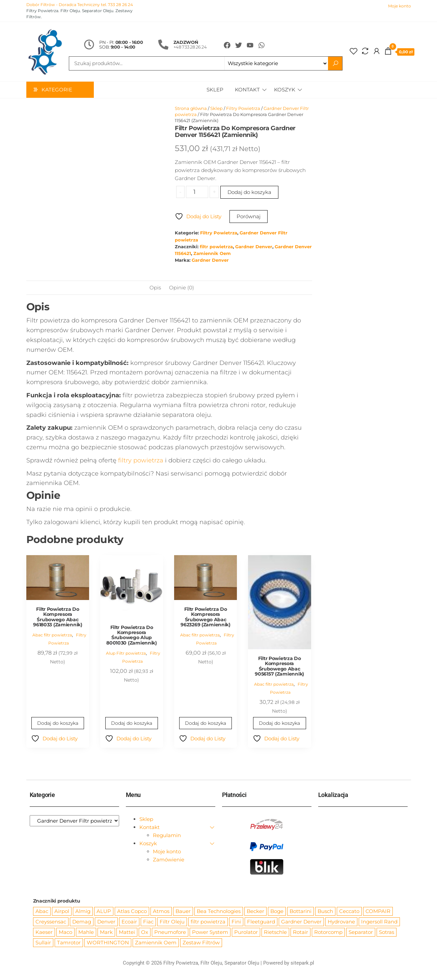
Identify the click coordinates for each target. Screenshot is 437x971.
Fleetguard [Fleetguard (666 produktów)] (261, 922)
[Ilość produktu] (197, 192)
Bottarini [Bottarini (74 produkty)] (300, 911)
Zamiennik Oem (212, 253)
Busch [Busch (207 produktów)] (325, 911)
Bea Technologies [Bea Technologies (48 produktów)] (219, 911)
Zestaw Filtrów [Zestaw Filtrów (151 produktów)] (201, 943)
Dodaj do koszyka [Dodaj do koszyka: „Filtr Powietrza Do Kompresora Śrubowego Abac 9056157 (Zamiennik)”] (279, 723)
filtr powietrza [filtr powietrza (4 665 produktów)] (208, 922)
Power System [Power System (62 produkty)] (210, 932)
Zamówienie (168, 860)
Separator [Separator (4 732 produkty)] (361, 932)
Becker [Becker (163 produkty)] (255, 911)
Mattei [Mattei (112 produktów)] (127, 932)
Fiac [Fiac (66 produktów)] (148, 922)
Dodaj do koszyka (249, 192)
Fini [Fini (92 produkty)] (236, 922)
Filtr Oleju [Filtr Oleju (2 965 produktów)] (172, 922)
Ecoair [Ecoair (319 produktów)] (129, 922)
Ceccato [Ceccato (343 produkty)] (349, 911)
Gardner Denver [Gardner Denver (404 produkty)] (301, 922)
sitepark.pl (302, 963)
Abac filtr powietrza (52, 635)
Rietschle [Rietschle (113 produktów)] (275, 932)
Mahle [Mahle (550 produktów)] (86, 932)
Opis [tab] (155, 288)
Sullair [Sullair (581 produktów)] (43, 943)
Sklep (214, 90)
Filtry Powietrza (243, 108)
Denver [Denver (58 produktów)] (106, 922)
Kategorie (57, 90)
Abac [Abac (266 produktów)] (41, 911)
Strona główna (191, 108)
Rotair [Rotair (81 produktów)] (300, 932)
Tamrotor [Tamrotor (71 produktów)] (69, 943)
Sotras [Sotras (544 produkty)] (386, 932)
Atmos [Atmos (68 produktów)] (161, 911)
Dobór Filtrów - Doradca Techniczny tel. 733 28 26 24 (79, 4)
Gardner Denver (253, 247)
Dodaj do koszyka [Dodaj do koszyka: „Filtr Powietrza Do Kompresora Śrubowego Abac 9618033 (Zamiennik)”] (57, 723)
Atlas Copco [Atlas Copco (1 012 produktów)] (132, 911)
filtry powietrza (140, 460)
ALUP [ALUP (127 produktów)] (104, 911)
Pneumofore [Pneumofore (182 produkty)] (170, 932)
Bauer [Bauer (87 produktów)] (183, 911)
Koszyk (284, 90)
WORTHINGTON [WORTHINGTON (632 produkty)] (108, 943)
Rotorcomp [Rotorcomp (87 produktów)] (328, 932)
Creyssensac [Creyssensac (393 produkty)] (50, 922)
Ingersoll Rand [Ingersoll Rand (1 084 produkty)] (379, 922)
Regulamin (167, 835)
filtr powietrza (216, 247)
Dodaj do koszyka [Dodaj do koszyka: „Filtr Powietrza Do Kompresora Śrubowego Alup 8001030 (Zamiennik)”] (131, 723)
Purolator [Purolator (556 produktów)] (246, 932)
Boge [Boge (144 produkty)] (276, 911)
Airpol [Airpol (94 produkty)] (61, 911)
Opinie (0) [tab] (181, 288)
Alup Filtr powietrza (126, 653)
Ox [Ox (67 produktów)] (144, 932)
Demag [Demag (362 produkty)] (81, 922)
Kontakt (246, 90)
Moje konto (399, 5)
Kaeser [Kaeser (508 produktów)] (44, 932)
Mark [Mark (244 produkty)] (106, 932)
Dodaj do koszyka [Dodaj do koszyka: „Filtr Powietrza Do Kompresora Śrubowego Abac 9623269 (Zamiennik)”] (205, 723)
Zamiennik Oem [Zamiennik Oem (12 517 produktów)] (155, 943)
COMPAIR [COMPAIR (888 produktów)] (377, 911)
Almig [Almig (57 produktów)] (82, 911)
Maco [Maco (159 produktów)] (65, 932)
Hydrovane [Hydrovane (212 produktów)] (341, 922)
